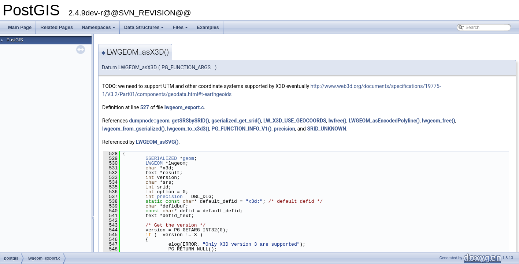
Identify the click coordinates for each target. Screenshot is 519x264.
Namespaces (99, 29)
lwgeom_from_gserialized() (133, 129)
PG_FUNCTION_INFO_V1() (242, 129)
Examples (208, 27)
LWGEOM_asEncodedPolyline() (384, 121)
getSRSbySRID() (190, 121)
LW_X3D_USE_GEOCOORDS (294, 121)
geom (188, 158)
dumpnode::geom (149, 121)
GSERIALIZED (161, 158)
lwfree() (337, 121)
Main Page (19, 27)
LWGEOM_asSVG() (157, 142)
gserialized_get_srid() (236, 121)
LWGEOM (154, 163)
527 (144, 107)
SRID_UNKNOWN (326, 129)
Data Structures (144, 29)
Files (181, 29)
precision (284, 129)
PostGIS (15, 40)
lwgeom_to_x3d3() (188, 129)
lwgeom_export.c (184, 107)
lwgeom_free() (438, 121)
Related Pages (56, 27)
